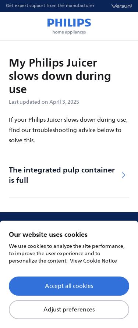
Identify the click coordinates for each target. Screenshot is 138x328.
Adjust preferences (69, 309)
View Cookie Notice (93, 261)
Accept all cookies (69, 286)
